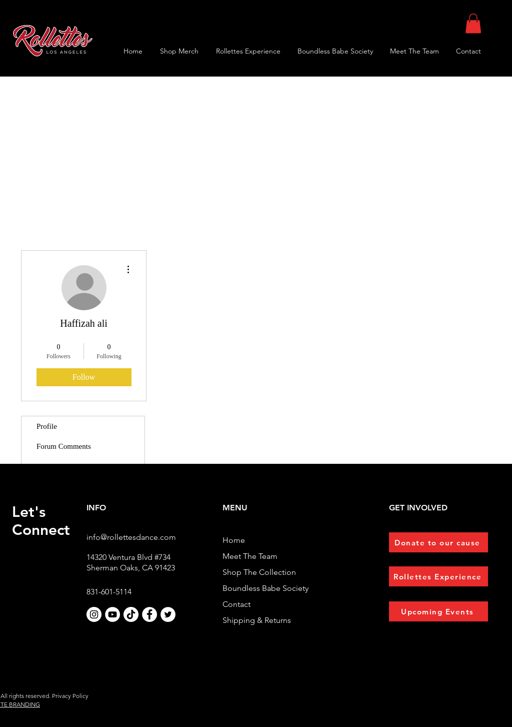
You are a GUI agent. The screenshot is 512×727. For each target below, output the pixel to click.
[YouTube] (112, 614)
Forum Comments (63, 446)
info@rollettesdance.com (131, 537)
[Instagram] (94, 614)
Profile (46, 426)
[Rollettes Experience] (438, 576)
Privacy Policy (70, 695)
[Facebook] (149, 614)
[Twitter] (168, 614)
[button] (473, 23)
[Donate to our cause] (438, 542)
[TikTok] (131, 614)
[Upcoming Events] (438, 611)
